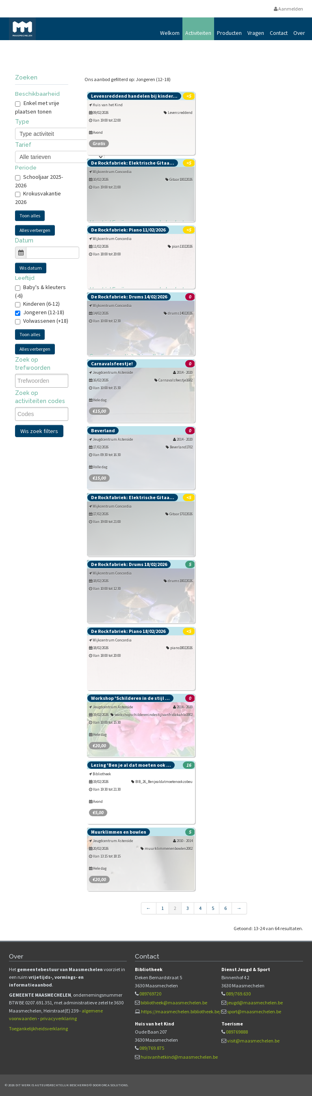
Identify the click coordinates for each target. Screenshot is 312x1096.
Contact (279, 32)
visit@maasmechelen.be (253, 1041)
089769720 (150, 994)
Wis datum (31, 268)
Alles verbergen (35, 230)
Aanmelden (288, 9)
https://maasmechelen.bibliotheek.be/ (181, 1011)
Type (22, 121)
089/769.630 (238, 994)
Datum (24, 240)
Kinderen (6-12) (41, 303)
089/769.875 (151, 1048)
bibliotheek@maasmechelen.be (174, 1002)
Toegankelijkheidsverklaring (38, 1028)
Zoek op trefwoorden (32, 363)
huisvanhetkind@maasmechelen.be (179, 1057)
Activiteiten (198, 32)
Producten (229, 32)
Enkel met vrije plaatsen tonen (37, 107)
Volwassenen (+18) (45, 320)
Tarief (23, 145)
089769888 (237, 1032)
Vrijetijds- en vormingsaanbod (99, 52)
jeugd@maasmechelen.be (255, 1002)
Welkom (170, 32)
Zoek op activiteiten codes (40, 397)
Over (299, 32)
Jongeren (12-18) (43, 312)
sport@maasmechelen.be (254, 1011)
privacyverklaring (58, 1018)
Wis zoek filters (39, 431)
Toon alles (30, 215)
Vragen (255, 32)
